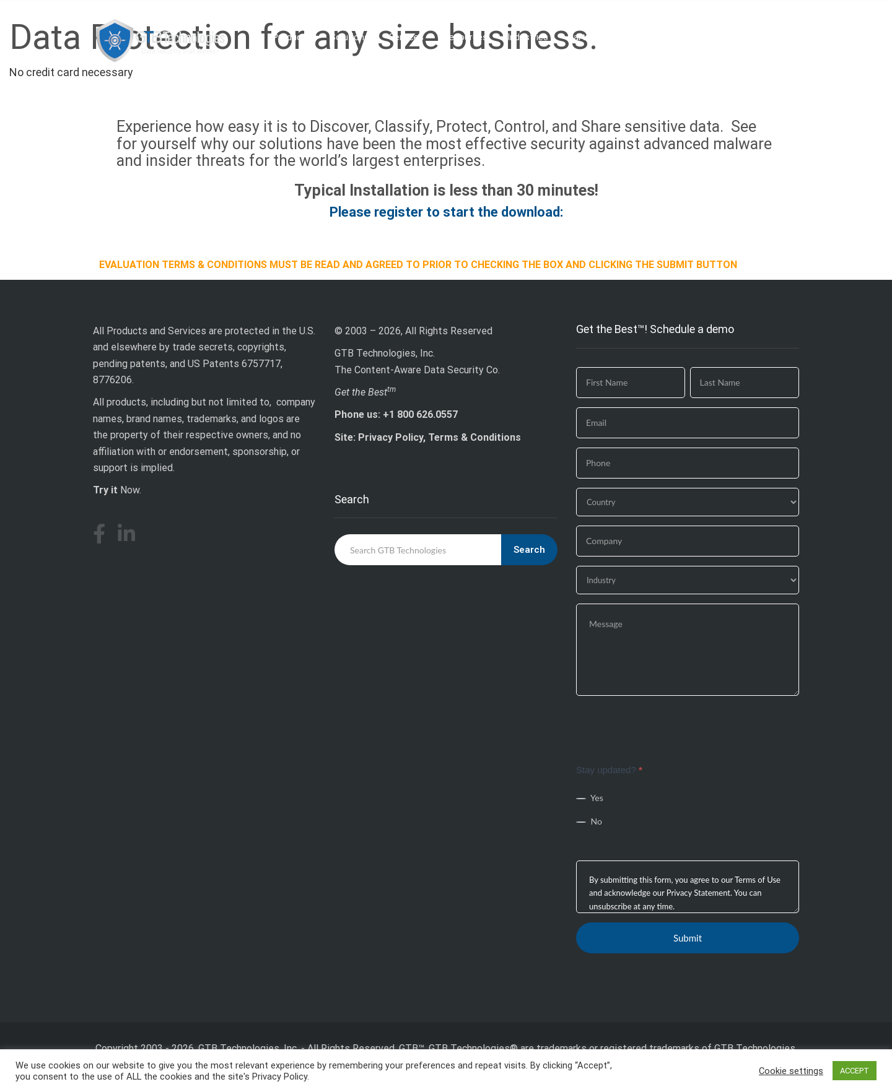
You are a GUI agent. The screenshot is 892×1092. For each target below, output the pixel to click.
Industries (527, 37)
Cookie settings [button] (791, 1071)
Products (291, 37)
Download (767, 37)
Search (529, 549)
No (589, 821)
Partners (585, 37)
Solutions (349, 37)
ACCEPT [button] (854, 1070)
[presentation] (670, 729)
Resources (466, 37)
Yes (589, 797)
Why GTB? (644, 37)
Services (406, 37)
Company (705, 37)
